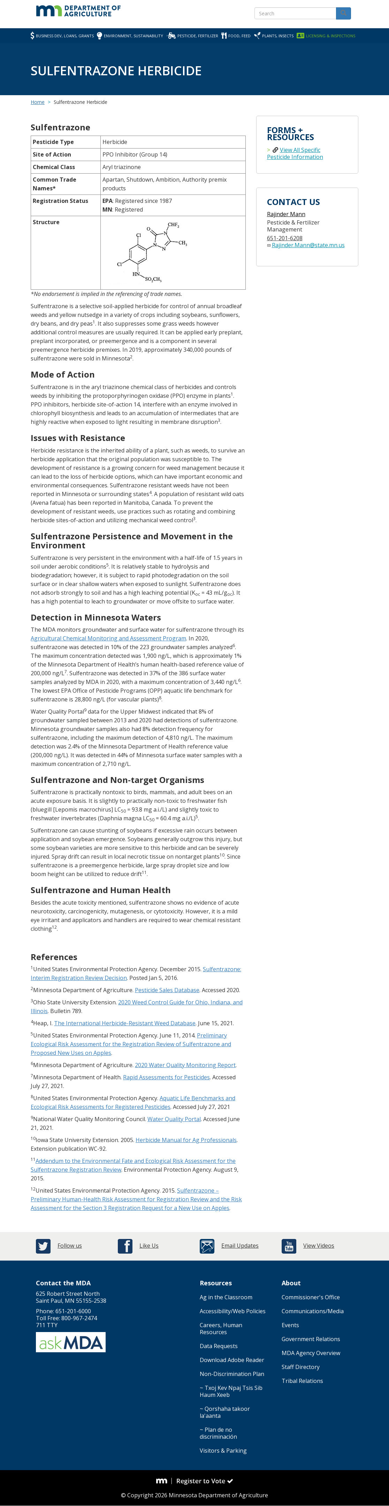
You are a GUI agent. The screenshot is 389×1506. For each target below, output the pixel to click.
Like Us (149, 1245)
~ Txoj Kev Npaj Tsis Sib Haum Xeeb (231, 1391)
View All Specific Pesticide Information (295, 153)
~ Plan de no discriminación (218, 1433)
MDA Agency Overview (311, 1353)
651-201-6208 (285, 238)
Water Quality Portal (174, 1119)
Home (38, 102)
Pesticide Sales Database (167, 990)
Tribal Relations (302, 1381)
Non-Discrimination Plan (232, 1374)
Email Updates (240, 1245)
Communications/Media (313, 1311)
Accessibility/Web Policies (233, 1311)
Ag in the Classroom (226, 1297)
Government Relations (311, 1339)
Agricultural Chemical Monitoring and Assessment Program (108, 638)
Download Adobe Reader (232, 1360)
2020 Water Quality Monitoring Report (185, 1065)
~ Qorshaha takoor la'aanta (225, 1412)
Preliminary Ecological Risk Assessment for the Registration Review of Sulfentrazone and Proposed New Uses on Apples (131, 1044)
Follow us (70, 1245)
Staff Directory (301, 1367)
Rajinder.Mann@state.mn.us (308, 245)
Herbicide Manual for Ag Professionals (186, 1140)
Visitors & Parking (223, 1450)
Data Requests (219, 1346)
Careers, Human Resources (221, 1328)
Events (290, 1325)
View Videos (318, 1245)
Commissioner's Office (311, 1297)
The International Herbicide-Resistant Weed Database (125, 1023)
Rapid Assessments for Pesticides (166, 1077)
